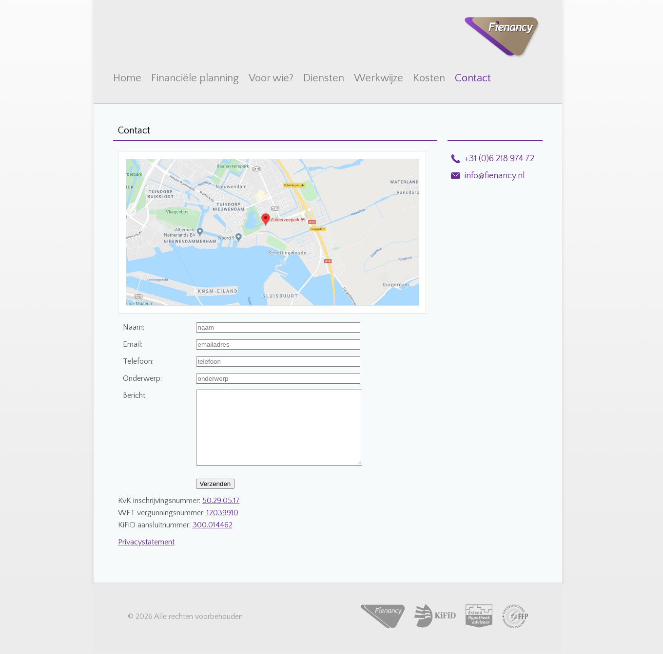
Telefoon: (138, 361)
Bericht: (135, 395)
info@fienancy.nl (495, 176)
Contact (473, 78)
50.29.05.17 (221, 515)
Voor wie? (271, 78)
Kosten (429, 78)
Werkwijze (378, 78)
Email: (132, 344)
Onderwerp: (142, 378)
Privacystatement (146, 556)
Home (127, 78)
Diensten (323, 78)
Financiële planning (195, 78)
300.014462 (213, 539)
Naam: (133, 327)
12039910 (222, 527)
